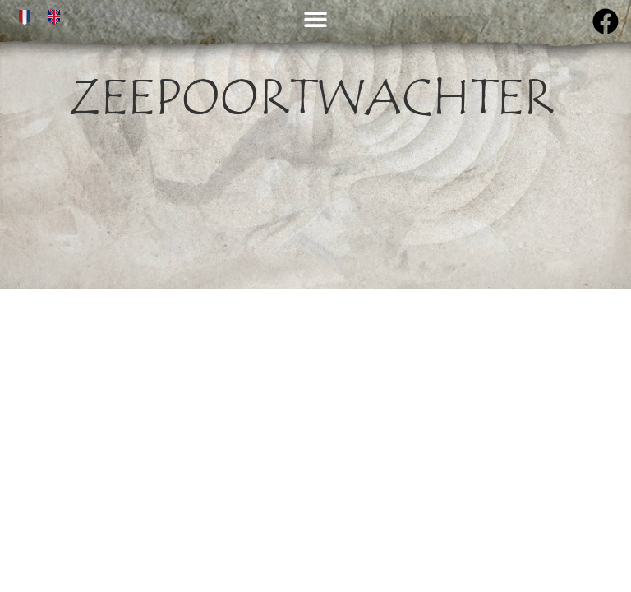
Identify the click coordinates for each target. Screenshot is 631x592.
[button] (315, 18)
